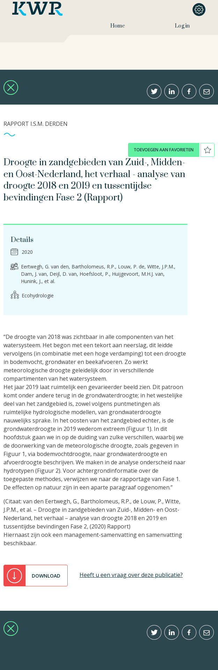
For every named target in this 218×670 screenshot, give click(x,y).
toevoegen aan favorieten (164, 150)
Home (117, 26)
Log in (182, 26)
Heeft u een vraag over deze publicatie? (131, 575)
